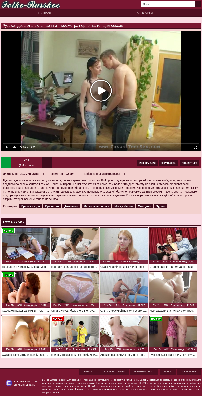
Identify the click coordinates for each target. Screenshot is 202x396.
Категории (145, 12)
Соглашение (189, 372)
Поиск (168, 372)
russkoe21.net (31, 381)
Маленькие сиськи (96, 206)
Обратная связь (144, 372)
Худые (160, 206)
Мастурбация (123, 206)
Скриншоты (168, 163)
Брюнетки (52, 206)
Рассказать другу (114, 372)
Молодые (144, 206)
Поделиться (189, 163)
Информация (147, 163)
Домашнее (71, 206)
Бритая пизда (30, 206)
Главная (44, 12)
